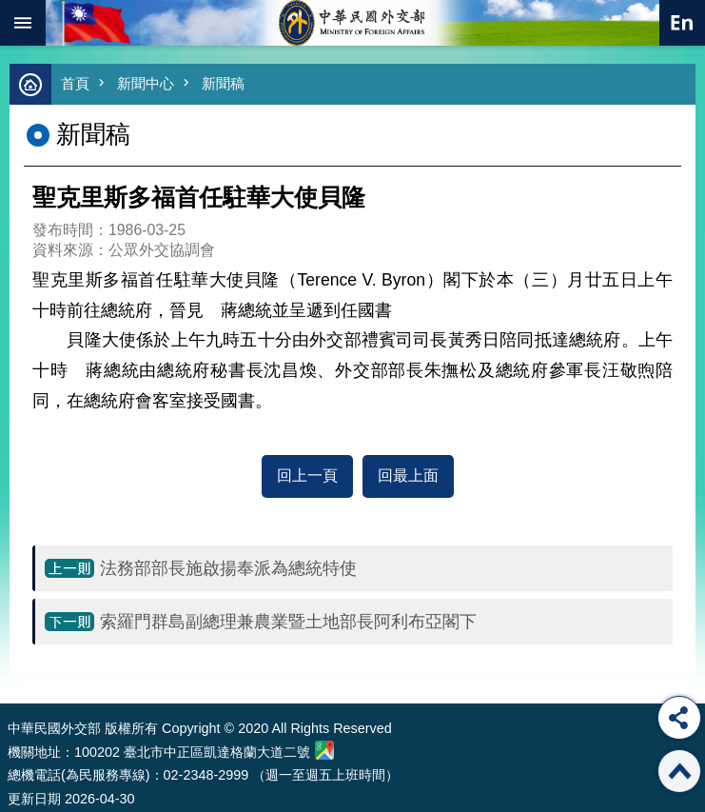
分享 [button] (679, 718)
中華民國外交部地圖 (324, 750)
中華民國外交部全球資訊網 (353, 23)
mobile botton (23, 23)
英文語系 (682, 23)
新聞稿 (223, 83)
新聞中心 (145, 83)
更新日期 (34, 798)
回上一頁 (307, 475)
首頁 (75, 83)
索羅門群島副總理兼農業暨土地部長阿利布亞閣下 (288, 621)
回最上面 (408, 475)
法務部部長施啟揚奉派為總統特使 (228, 568)
